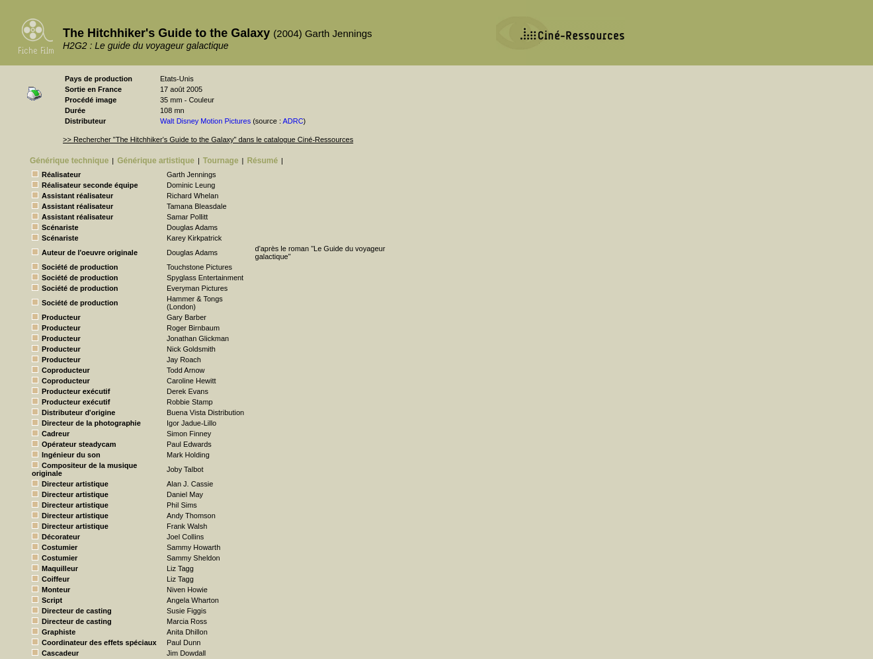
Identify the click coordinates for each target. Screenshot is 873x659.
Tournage (221, 160)
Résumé (262, 160)
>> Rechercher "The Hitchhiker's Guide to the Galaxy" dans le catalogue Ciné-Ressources (208, 139)
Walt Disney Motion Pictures (205, 121)
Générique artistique (155, 160)
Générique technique (69, 160)
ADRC (292, 121)
